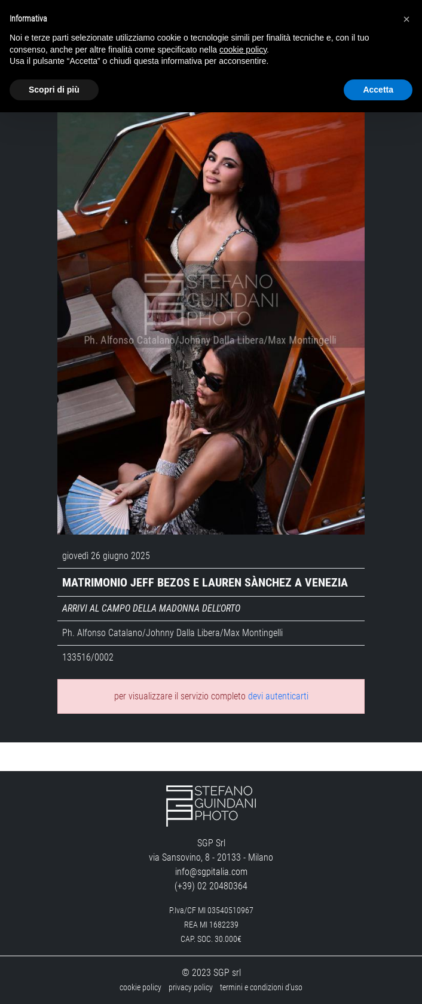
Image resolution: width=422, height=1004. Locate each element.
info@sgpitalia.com (211, 871)
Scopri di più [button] (54, 89)
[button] (406, 19)
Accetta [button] (378, 89)
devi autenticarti (278, 696)
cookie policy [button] (243, 49)
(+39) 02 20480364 (211, 886)
